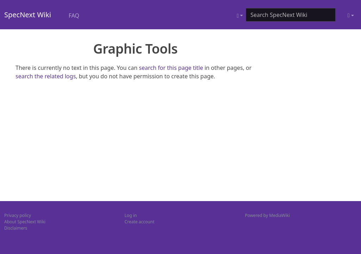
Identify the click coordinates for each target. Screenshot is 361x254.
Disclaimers (15, 228)
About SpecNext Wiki (24, 222)
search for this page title (171, 68)
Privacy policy (17, 215)
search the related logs (46, 76)
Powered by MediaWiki (267, 215)
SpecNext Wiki (27, 14)
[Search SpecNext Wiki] (291, 15)
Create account (139, 222)
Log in (130, 215)
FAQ (73, 15)
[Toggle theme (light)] (351, 15)
